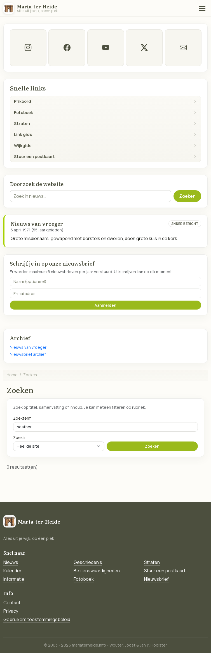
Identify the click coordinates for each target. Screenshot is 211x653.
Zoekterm (22, 418)
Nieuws (10, 562)
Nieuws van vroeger (28, 347)
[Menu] (202, 8)
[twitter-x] (144, 47)
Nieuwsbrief (156, 579)
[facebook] (66, 47)
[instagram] (28, 47)
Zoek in (20, 437)
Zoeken (187, 196)
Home (12, 374)
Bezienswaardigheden (97, 571)
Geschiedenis (88, 562)
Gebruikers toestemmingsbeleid (36, 619)
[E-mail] (183, 47)
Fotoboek (84, 579)
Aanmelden (105, 305)
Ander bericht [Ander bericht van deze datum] (185, 224)
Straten (152, 562)
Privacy (10, 611)
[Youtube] (105, 47)
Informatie (13, 579)
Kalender (12, 571)
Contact (11, 602)
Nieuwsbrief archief (28, 354)
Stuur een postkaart (165, 571)
